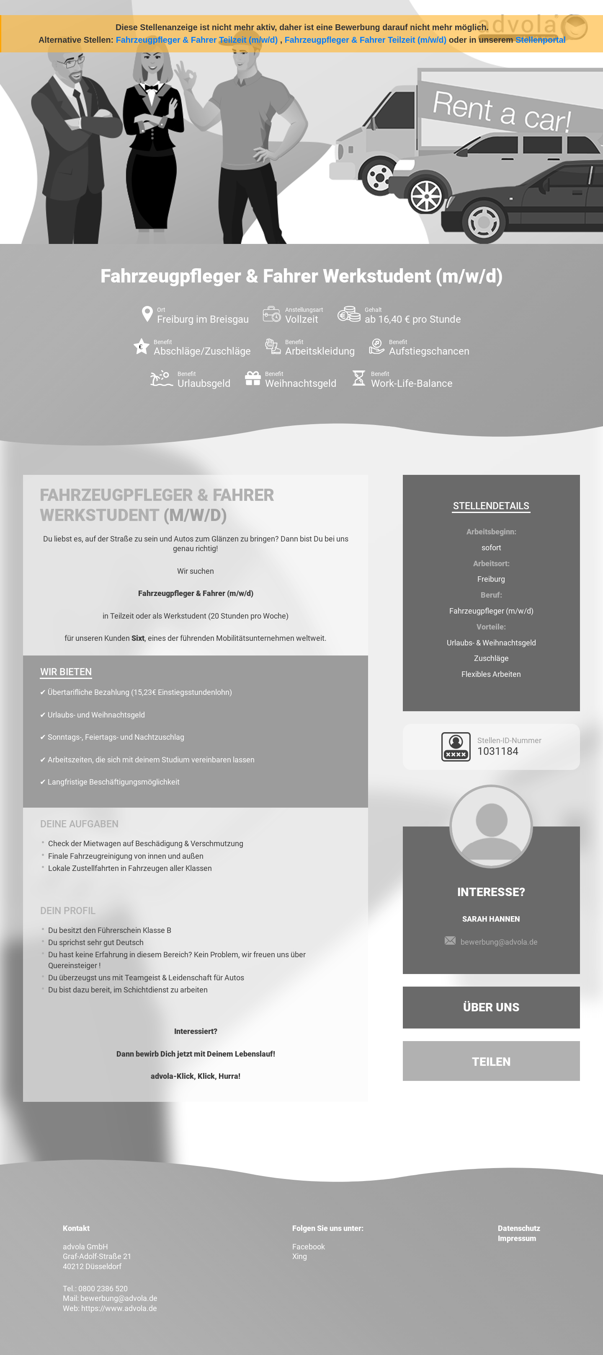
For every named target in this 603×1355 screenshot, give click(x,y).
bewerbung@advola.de (499, 942)
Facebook (308, 1246)
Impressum (517, 1238)
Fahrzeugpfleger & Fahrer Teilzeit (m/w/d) (197, 39)
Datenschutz (519, 1228)
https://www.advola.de (119, 1308)
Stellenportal (540, 39)
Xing (299, 1256)
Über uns (491, 1007)
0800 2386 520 (103, 1288)
